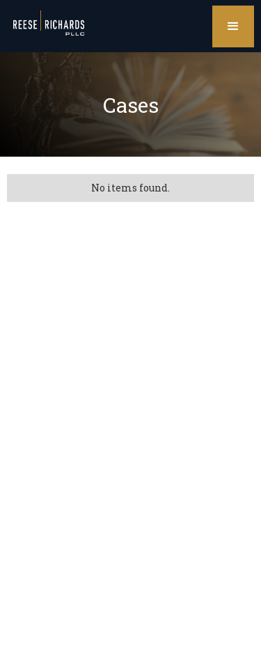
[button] (233, 26)
